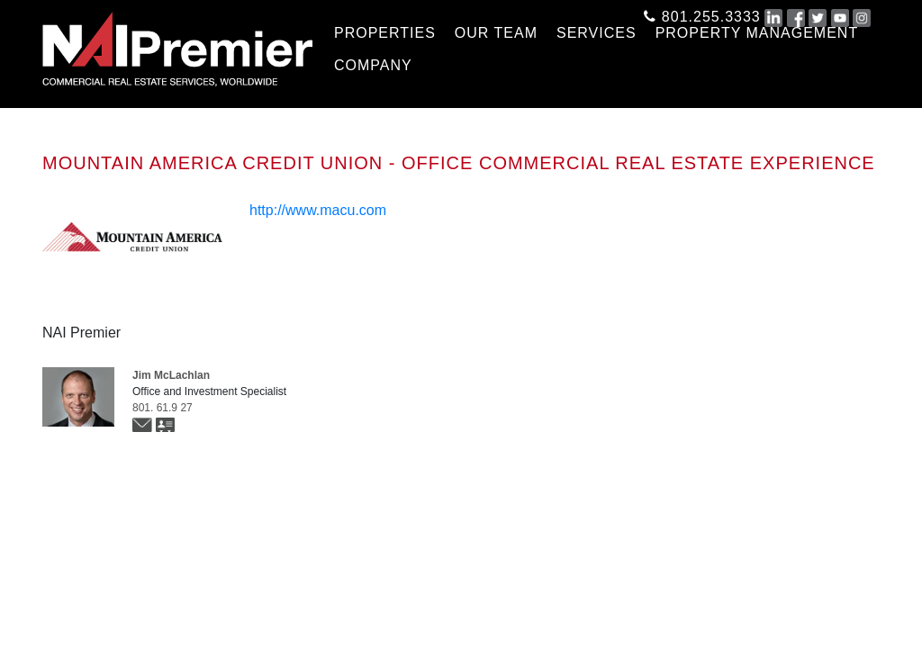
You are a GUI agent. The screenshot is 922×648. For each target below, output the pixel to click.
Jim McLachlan (171, 375)
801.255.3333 (702, 13)
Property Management (757, 32)
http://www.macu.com (317, 210)
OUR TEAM (496, 32)
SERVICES (596, 32)
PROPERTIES (385, 32)
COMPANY (373, 65)
